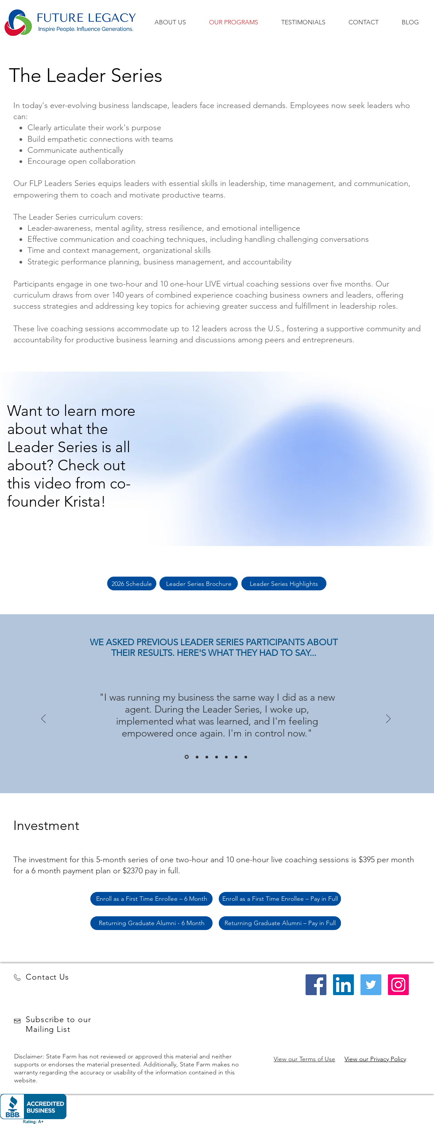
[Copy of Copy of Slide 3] (226, 757)
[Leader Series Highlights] (283, 583)
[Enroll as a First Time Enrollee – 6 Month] (151, 899)
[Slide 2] (197, 757)
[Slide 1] (187, 757)
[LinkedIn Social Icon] (343, 984)
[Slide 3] (206, 757)
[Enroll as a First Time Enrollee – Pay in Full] (280, 899)
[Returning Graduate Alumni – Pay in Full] (280, 923)
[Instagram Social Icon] (398, 984)
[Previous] (43, 719)
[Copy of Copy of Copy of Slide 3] (245, 757)
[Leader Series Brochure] (198, 583)
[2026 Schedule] (131, 583)
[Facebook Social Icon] (316, 984)
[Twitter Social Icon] (370, 984)
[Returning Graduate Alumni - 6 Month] (151, 923)
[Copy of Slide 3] (216, 757)
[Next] (388, 719)
